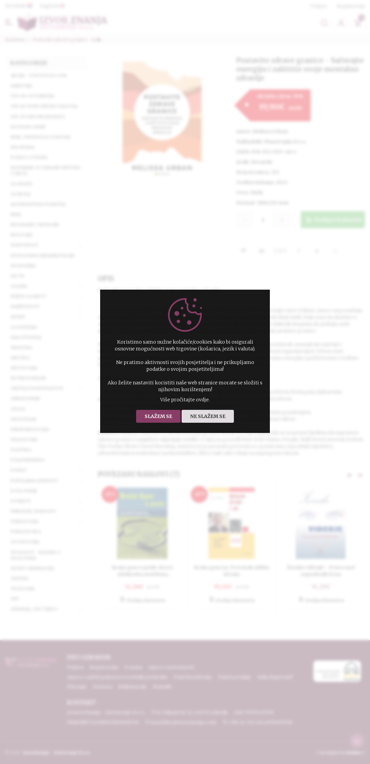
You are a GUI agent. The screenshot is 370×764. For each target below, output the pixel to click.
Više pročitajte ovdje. (185, 400)
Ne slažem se (207, 416)
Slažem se (158, 416)
